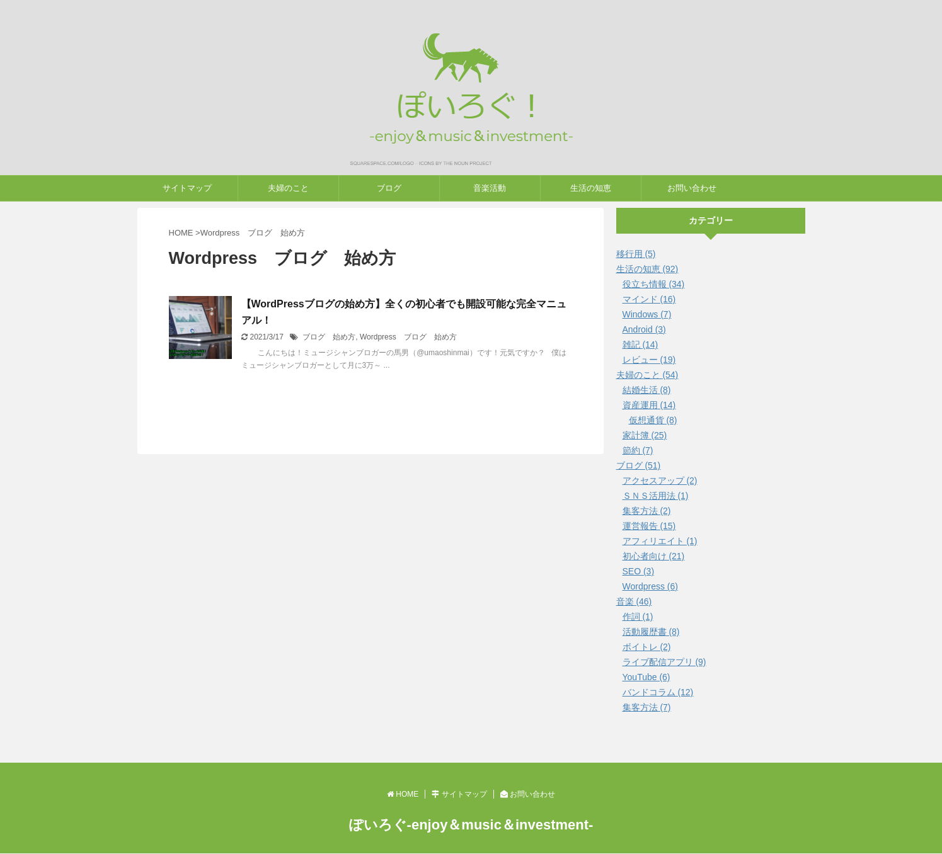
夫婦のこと (288, 188)
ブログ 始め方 (328, 337)
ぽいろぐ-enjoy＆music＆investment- (471, 825)
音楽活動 (489, 188)
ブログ (389, 188)
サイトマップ (187, 188)
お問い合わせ (691, 188)
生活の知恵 (590, 188)
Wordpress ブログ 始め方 (408, 337)
